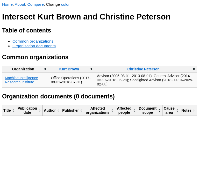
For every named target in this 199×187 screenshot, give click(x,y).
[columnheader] (25, 69)
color (65, 4)
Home (7, 4)
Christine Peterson (143, 69)
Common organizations (32, 41)
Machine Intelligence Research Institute (21, 80)
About (20, 4)
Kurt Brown (69, 69)
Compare (35, 4)
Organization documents (34, 46)
